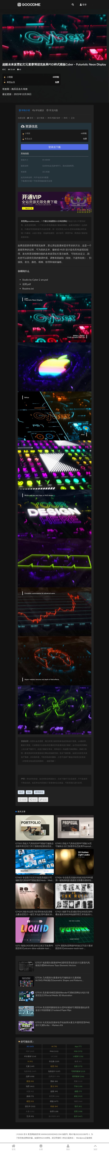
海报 (33, 799)
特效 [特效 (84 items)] (54, 1106)
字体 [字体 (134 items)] (78, 1086)
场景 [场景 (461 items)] (30, 1086)
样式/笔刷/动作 (54, 118)
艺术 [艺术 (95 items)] (30, 1116)
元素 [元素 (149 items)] (30, 1066)
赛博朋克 (39, 792)
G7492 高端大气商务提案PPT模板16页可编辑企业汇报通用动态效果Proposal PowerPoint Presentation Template (73, 846)
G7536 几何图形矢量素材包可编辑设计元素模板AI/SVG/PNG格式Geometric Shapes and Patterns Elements (58, 980)
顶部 (95, 1147)
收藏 (23, 799)
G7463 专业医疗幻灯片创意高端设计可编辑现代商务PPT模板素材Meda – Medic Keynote (34, 880)
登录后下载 (54, 146)
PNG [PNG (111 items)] (54, 1051)
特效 (29, 792)
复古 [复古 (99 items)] (54, 1086)
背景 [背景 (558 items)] (78, 1111)
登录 (83, 4)
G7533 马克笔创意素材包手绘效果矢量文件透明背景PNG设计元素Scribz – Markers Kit (62, 1023)
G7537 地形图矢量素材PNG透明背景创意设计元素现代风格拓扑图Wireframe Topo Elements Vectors (62, 964)
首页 (31, 118)
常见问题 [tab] (52, 110)
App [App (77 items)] (78, 1046)
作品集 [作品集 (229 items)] (54, 1061)
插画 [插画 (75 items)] (30, 1096)
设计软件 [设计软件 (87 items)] (54, 1116)
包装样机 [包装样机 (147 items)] (30, 1071)
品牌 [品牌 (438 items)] (30, 1076)
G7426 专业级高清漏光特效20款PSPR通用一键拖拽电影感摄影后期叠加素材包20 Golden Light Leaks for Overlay (74, 880)
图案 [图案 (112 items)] (78, 1081)
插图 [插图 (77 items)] (78, 1091)
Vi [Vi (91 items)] (30, 1061)
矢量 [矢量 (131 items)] (30, 1111)
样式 (4, 69)
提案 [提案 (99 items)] (54, 1091)
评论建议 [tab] (38, 110)
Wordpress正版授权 (84, 1138)
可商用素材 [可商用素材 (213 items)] (78, 1071)
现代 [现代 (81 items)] (78, 1106)
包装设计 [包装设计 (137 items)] (54, 1071)
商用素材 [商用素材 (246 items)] (78, 1076)
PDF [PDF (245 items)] (30, 1051)
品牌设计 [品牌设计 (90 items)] (54, 1076)
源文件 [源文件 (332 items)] (30, 1106)
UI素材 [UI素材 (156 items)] (78, 1056)
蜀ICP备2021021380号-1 (79, 1134)
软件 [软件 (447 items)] (78, 1116)
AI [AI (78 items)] (54, 1046)
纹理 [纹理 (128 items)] (54, 1111)
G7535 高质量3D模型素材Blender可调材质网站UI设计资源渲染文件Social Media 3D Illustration (62, 994)
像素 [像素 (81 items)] (78, 1061)
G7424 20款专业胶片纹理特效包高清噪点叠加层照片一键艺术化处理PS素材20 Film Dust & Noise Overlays (33, 914)
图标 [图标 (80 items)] (54, 1081)
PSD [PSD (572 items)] (78, 1051)
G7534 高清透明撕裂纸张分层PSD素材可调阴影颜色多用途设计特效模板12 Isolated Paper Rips (62, 1008)
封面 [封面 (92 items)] (30, 1091)
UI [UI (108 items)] (54, 1056)
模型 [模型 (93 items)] (30, 1101)
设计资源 (40, 118)
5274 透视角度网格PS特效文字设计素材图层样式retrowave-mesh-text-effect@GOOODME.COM (74, 948)
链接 (43, 799)
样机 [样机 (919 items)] (78, 1096)
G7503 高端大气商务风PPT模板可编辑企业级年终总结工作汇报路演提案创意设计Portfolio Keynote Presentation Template (34, 846)
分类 (41, 1147)
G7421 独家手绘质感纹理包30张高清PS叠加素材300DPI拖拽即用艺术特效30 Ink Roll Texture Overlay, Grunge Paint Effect (74, 914)
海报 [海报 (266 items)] (78, 1101)
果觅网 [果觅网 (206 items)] (54, 1096)
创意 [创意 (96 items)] (54, 1066)
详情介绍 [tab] (24, 110)
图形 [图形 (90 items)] (30, 1081)
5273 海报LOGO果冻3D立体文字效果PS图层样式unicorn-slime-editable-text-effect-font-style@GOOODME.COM (34, 948)
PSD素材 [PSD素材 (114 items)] (30, 1056)
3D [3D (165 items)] (30, 1046)
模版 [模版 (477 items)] (54, 1101)
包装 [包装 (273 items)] (78, 1066)
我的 (68, 1147)
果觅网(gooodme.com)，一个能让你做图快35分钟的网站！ (45, 221)
